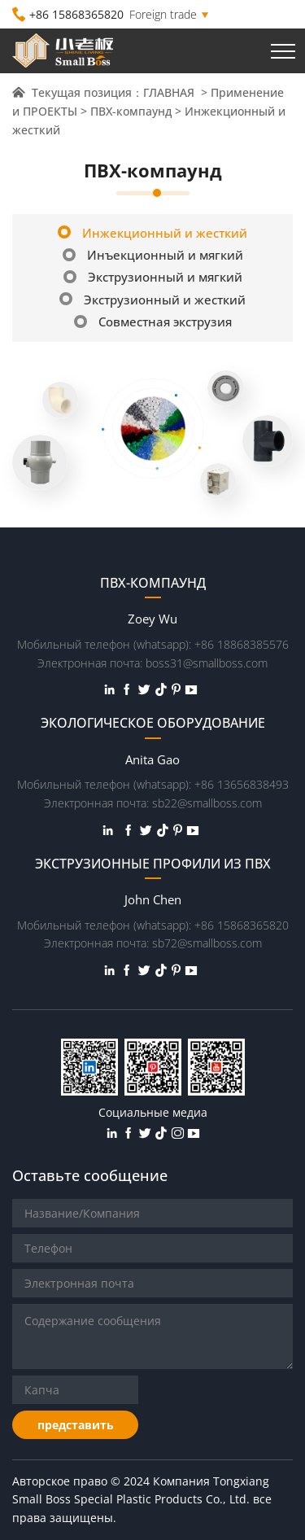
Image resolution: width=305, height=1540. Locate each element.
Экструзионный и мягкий (152, 277)
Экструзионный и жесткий (152, 299)
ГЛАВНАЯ (170, 92)
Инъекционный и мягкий (153, 255)
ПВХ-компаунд (131, 111)
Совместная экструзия (153, 321)
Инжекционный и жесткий (152, 233)
